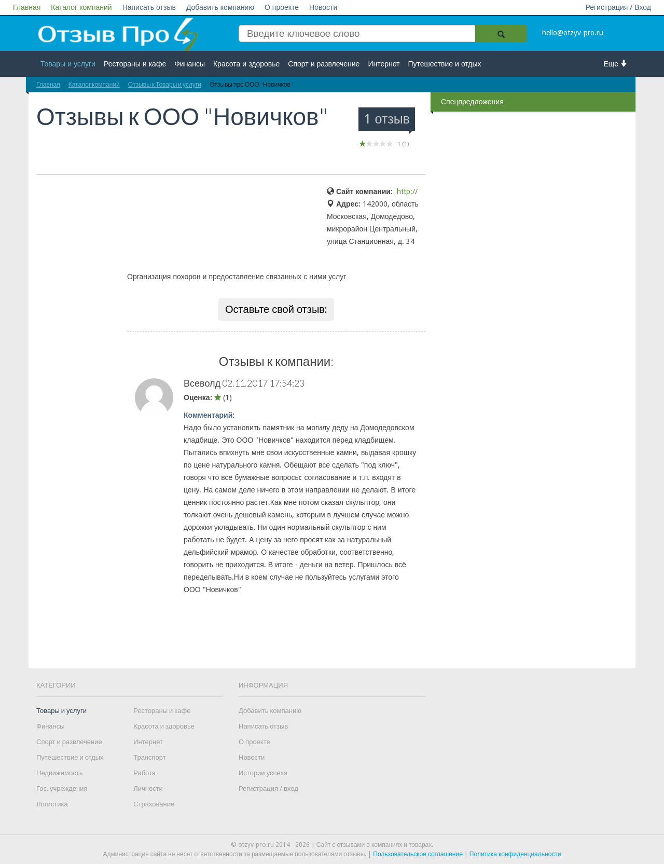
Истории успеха (263, 773)
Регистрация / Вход (618, 7)
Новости (323, 7)
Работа (144, 773)
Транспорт (149, 757)
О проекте (282, 7)
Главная (26, 7)
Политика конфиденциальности (515, 854)
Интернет (383, 64)
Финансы (189, 64)
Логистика (52, 804)
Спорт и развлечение (323, 64)
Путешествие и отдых (444, 64)
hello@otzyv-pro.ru (572, 33)
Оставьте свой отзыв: (276, 309)
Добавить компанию (220, 7)
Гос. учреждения (61, 788)
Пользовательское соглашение (418, 854)
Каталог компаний (81, 7)
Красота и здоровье (246, 64)
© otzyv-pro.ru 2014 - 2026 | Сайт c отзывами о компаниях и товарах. (332, 844)
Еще (616, 63)
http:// (407, 191)
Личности (148, 788)
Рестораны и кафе (135, 64)
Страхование (153, 804)
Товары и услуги (67, 64)
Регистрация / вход (268, 788)
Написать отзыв (149, 7)
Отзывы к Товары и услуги (164, 84)
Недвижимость (59, 773)
